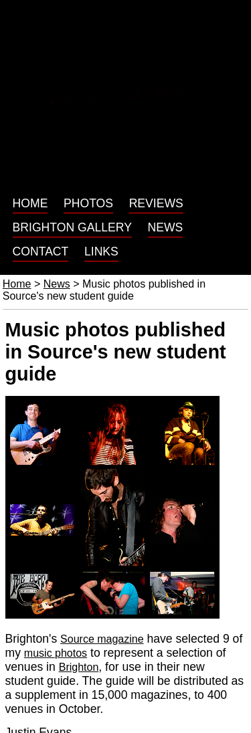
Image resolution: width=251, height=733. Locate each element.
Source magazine (102, 639)
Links (101, 251)
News (165, 227)
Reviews (156, 203)
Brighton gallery (72, 227)
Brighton (79, 667)
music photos (55, 653)
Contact (41, 251)
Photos (88, 203)
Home (30, 203)
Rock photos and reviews (125, 95)
